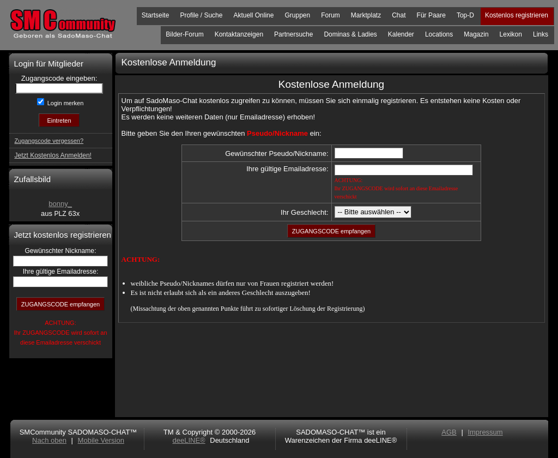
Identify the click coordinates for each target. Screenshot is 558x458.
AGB (448, 432)
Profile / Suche (201, 15)
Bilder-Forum (184, 34)
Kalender (401, 34)
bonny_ (60, 204)
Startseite (155, 15)
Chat (398, 15)
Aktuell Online (253, 15)
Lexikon (511, 34)
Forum (330, 15)
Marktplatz (366, 15)
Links (540, 34)
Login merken (65, 103)
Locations (439, 34)
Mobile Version (101, 440)
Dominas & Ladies (350, 34)
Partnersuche (293, 34)
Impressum (485, 432)
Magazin (476, 34)
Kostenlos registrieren (516, 15)
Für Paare (431, 15)
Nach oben (49, 440)
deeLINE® (188, 440)
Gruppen (297, 15)
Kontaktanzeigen (239, 34)
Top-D (465, 15)
